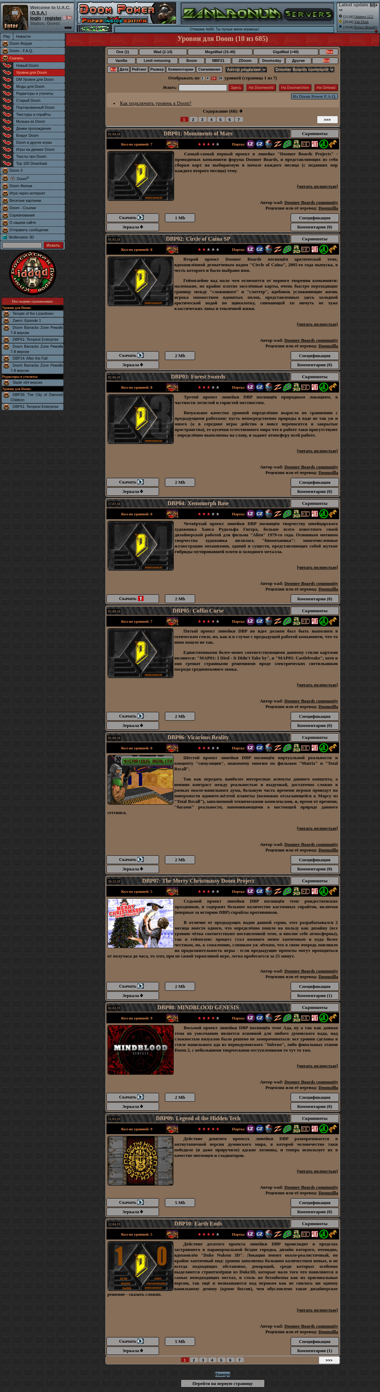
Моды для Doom (30, 86)
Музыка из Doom (30, 121)
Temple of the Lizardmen (33, 313)
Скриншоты (314, 133)
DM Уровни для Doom (35, 79)
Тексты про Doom (31, 156)
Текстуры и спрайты (33, 114)
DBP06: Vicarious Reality (198, 737)
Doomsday (271, 60)
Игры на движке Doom (35, 149)
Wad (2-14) (163, 52)
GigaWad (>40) (286, 52)
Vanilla (121, 60)
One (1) (122, 52)
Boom (191, 60)
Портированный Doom (35, 107)
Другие (298, 60)
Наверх (222, 1374)
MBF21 (218, 60)
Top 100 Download (31, 163)
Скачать (16, 58)
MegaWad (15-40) (220, 52)
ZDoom (245, 60)
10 (213, 78)
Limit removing (157, 60)
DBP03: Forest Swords (198, 377)
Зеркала (133, 226)
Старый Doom (28, 100)
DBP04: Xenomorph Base (198, 503)
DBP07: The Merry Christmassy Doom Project (198, 881)
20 (220, 78)
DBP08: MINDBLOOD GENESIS (198, 1007)
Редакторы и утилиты (34, 93)
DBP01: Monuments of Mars (198, 133)
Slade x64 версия (27, 382)
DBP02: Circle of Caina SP (198, 239)
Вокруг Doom (27, 135)
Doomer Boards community (311, 202)
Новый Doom (27, 65)
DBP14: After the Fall (30, 358)
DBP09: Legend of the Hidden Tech (198, 1118)
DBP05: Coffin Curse (198, 611)
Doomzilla (328, 208)
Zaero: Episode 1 (27, 320)
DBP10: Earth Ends (198, 1224)
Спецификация (315, 217)
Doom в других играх (34, 142)
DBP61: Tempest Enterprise (35, 339)
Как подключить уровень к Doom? (156, 103)
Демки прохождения (33, 128)
